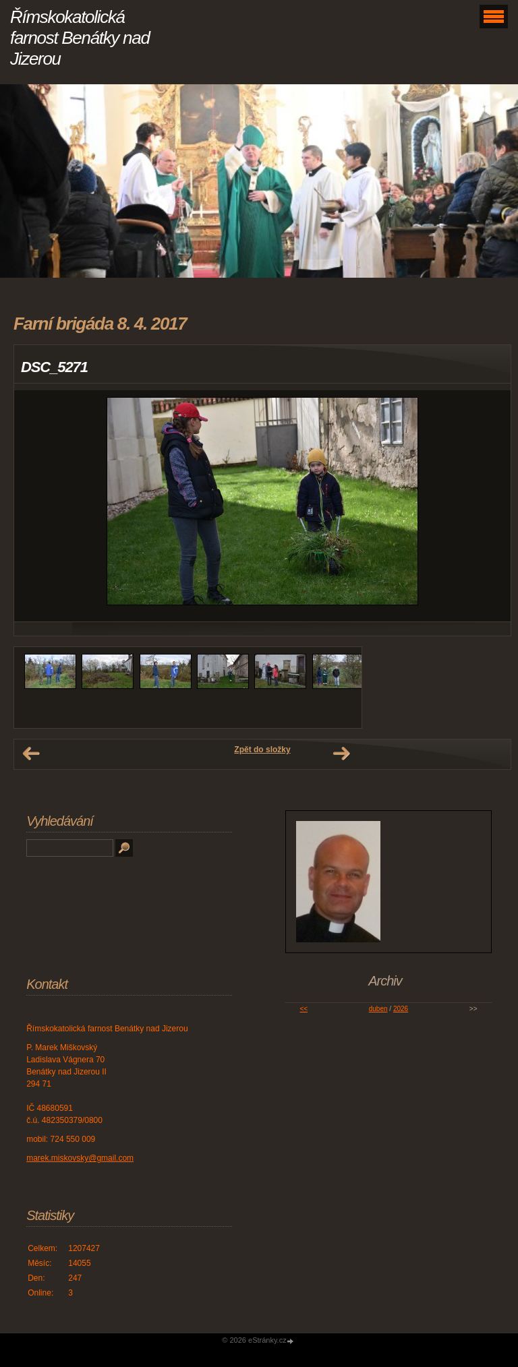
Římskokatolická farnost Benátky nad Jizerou (80, 38)
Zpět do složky (262, 749)
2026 (400, 1008)
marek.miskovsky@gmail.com (80, 1158)
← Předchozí (31, 753)
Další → (341, 753)
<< (303, 1008)
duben (378, 1008)
